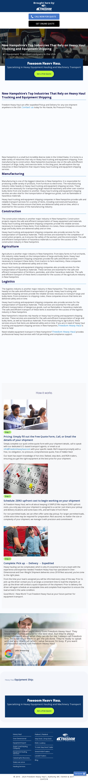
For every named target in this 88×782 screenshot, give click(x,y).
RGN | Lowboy (40, 743)
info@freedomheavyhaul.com (17, 449)
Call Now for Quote (45, 16)
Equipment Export (19, 743)
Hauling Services (19, 766)
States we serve (19, 762)
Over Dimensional (19, 738)
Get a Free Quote (44, 74)
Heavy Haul (17, 734)
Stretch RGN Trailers (42, 751)
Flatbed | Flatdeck (41, 734)
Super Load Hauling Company (20, 747)
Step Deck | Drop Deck (43, 738)
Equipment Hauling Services (20, 752)
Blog (36, 760)
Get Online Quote (45, 23)
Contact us (28, 107)
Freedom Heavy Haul (69, 325)
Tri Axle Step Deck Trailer (44, 747)
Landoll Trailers (40, 756)
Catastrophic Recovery (21, 758)
